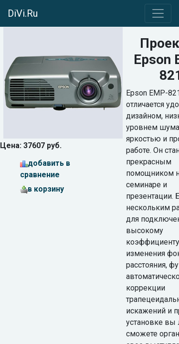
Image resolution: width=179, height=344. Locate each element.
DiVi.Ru (23, 13)
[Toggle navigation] (158, 13)
